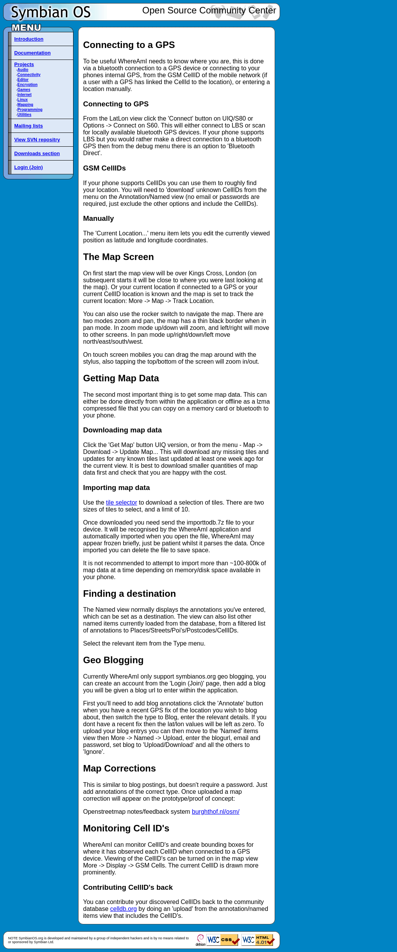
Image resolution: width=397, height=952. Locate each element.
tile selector (121, 502)
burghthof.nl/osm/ (216, 811)
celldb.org (123, 909)
